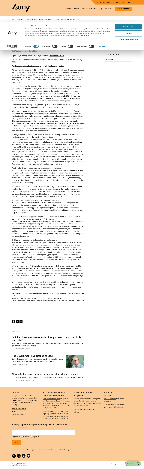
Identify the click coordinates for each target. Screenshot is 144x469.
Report (108, 50)
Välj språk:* (16, 437)
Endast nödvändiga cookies (128, 17)
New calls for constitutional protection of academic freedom (45, 374)
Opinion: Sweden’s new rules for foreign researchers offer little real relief (46, 339)
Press (14, 411)
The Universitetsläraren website (84, 409)
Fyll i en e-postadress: (19, 428)
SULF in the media (112, 54)
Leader (108, 35)
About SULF (108, 396)
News (108, 40)
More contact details (19, 409)
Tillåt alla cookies (128, 5)
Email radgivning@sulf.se (51, 399)
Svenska (26, 437)
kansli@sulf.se (17, 405)
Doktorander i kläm (57, 56)
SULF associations (110, 404)
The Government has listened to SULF (32, 355)
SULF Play (107, 401)
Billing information (18, 414)
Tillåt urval (128, 11)
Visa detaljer (102, 24)
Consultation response (114, 30)
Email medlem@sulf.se (50, 411)
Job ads (76, 412)
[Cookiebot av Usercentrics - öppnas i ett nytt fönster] (12, 24)
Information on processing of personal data (119, 464)
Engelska (35, 437)
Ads (75, 415)
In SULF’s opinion (110, 399)
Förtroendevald (109, 407)
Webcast (109, 59)
